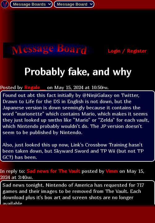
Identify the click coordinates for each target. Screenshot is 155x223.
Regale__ (34, 87)
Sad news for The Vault (53, 171)
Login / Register (127, 51)
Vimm (112, 171)
